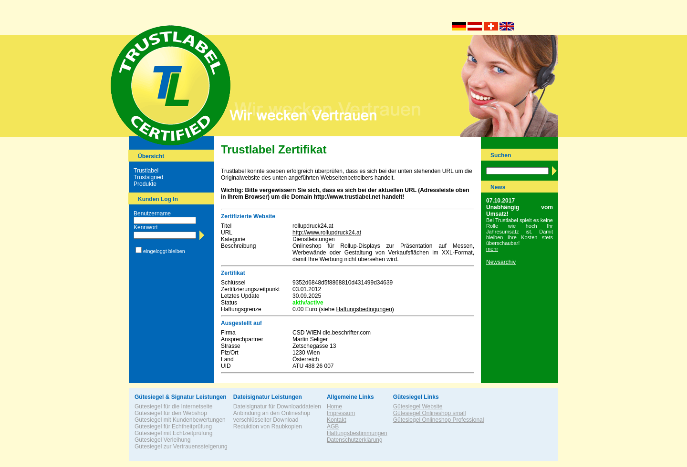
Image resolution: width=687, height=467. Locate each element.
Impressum (341, 413)
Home (334, 406)
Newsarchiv (501, 262)
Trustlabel (146, 170)
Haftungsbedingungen (364, 309)
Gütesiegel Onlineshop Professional (438, 419)
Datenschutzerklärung (355, 440)
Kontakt (336, 419)
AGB (333, 426)
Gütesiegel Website (418, 406)
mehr (492, 249)
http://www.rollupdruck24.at (326, 232)
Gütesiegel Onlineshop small (429, 413)
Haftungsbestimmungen (357, 433)
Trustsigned (148, 177)
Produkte (145, 184)
